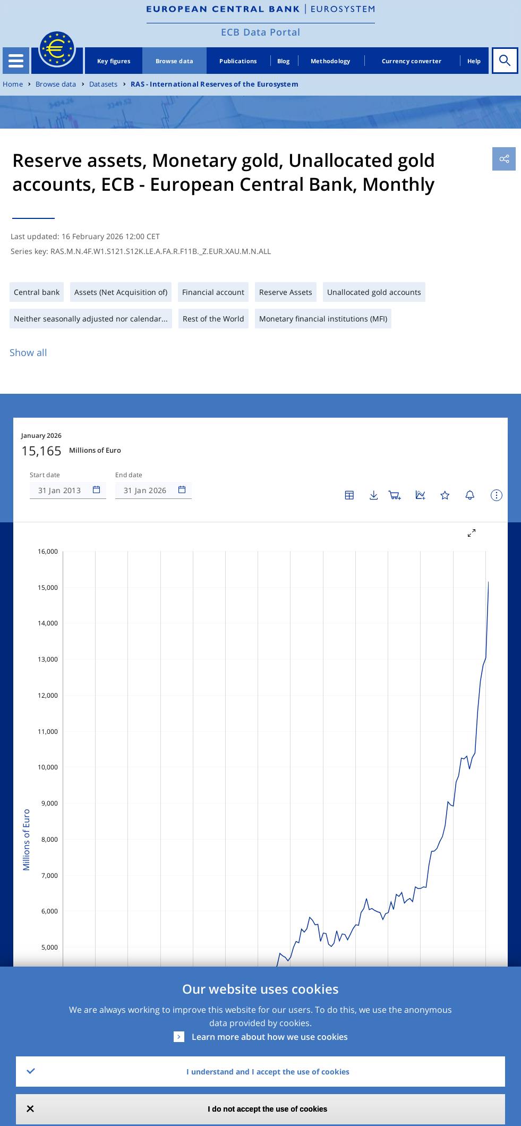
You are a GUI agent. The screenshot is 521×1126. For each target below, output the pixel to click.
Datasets (103, 84)
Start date (45, 475)
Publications (238, 61)
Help (474, 61)
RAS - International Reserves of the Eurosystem (214, 84)
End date (129, 475)
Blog (283, 61)
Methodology (331, 61)
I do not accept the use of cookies (268, 1109)
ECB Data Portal (261, 32)
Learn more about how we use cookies (270, 1037)
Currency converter (412, 61)
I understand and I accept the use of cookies (267, 1071)
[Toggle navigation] (16, 60)
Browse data (175, 61)
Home (13, 84)
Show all (28, 352)
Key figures (114, 61)
